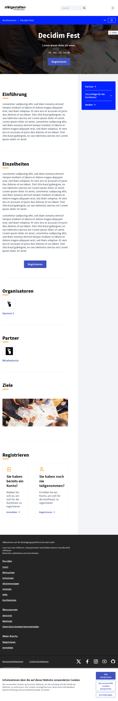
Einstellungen (105, 694)
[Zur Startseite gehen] (22, 8)
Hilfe (4, 594)
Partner (90, 86)
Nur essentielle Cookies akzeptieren (106, 686)
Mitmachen (8, 572)
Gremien (7, 589)
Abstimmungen (10, 583)
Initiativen (8, 577)
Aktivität (7, 615)
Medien (90, 104)
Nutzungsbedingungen (12, 661)
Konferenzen (9, 20)
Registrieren (59, 61)
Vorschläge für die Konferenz (98, 96)
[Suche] (73, 8)
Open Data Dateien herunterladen (20, 626)
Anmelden (7, 647)
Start (5, 566)
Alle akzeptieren (105, 675)
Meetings (7, 621)
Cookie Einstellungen (39, 661)
